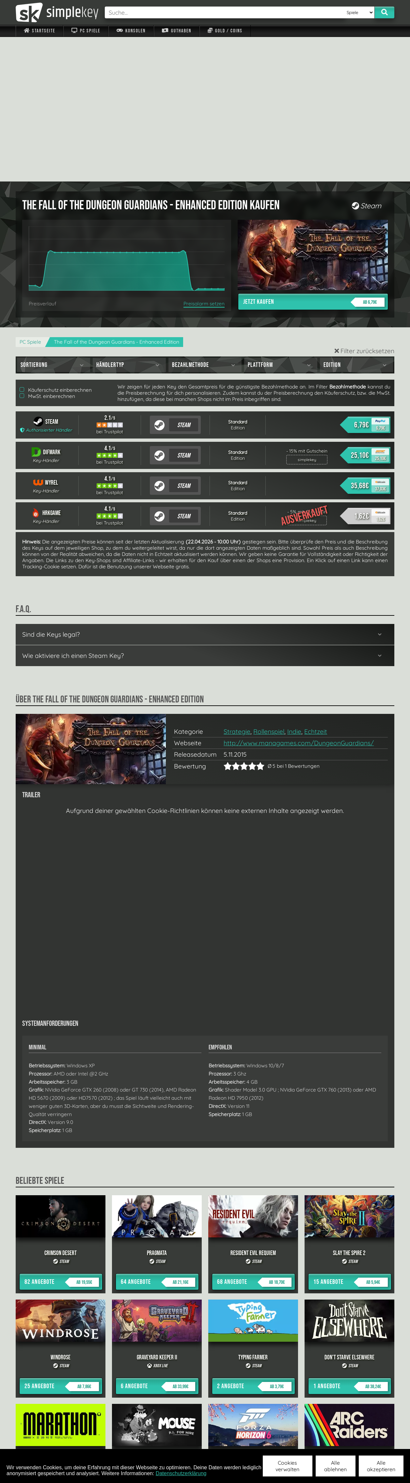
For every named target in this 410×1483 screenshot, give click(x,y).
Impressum (43, 1440)
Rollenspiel (268, 587)
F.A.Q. (163, 1440)
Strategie (237, 587)
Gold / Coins (225, 31)
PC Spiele (85, 31)
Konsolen (131, 31)
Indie (294, 587)
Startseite (39, 31)
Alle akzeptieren (381, 1466)
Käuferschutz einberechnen (56, 245)
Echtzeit (315, 587)
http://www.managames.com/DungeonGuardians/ (299, 598)
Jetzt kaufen (314, 157)
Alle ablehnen (335, 1466)
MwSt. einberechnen (47, 252)
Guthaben (176, 31)
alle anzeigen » (205, 1369)
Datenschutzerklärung (181, 1473)
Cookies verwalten (287, 1466)
